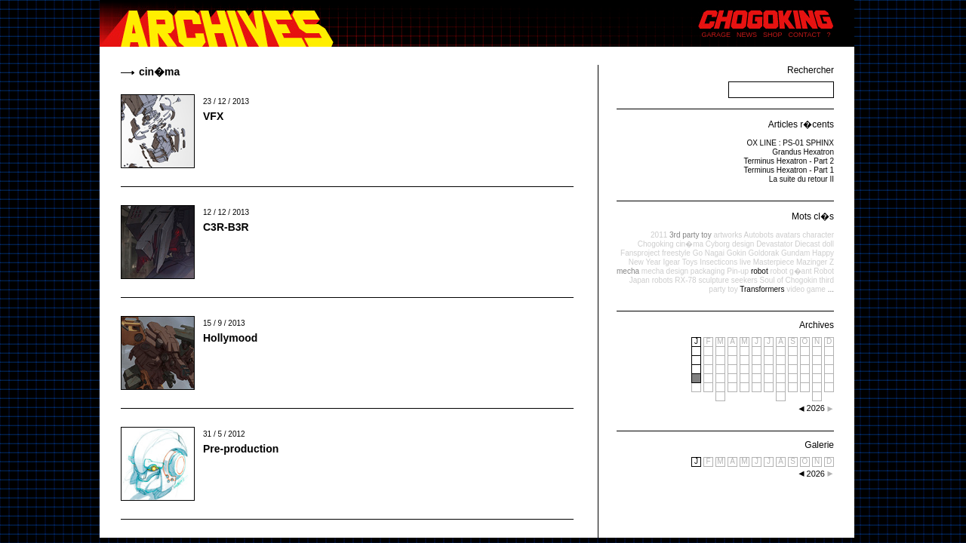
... (831, 289)
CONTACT (805, 34)
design (743, 244)
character (818, 235)
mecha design (664, 271)
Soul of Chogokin (788, 280)
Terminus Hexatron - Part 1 (789, 170)
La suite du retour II (801, 179)
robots (662, 280)
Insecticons (718, 262)
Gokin (736, 253)
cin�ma (689, 244)
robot (759, 271)
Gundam (795, 253)
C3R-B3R (226, 227)
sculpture (713, 280)
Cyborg (718, 244)
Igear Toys (680, 262)
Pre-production (240, 449)
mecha (628, 271)
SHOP (773, 34)
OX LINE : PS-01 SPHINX (790, 143)
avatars (788, 235)
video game (806, 289)
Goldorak (764, 253)
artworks (727, 235)
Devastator (774, 244)
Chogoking (656, 244)
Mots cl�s (813, 216)
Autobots (758, 235)
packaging (708, 271)
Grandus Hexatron (803, 152)
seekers (744, 280)
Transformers (762, 289)
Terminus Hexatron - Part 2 (789, 161)
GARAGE (716, 34)
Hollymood (230, 338)
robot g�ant (790, 271)
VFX (213, 116)
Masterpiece (773, 262)
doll (828, 244)
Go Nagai (708, 253)
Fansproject (640, 253)
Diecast (807, 244)
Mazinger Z (815, 262)
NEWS (747, 34)
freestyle (676, 253)
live (745, 262)
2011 (659, 235)
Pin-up (738, 271)
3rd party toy (690, 235)
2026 (816, 473)
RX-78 (685, 280)
